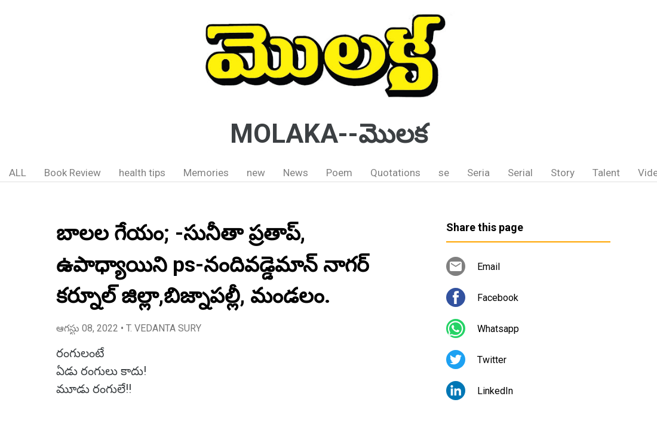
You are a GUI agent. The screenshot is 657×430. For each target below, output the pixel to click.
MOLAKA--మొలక (329, 133)
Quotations (395, 173)
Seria (478, 173)
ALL (17, 173)
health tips (142, 173)
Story (563, 173)
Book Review (72, 173)
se (443, 173)
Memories (206, 173)
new (256, 173)
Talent (606, 173)
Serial (520, 173)
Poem (339, 173)
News (295, 173)
